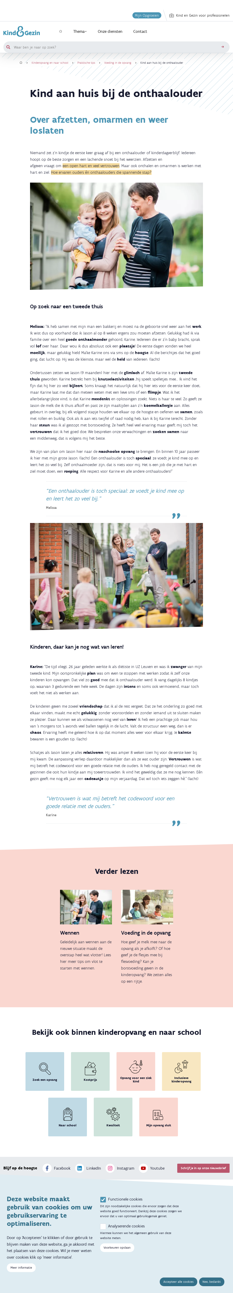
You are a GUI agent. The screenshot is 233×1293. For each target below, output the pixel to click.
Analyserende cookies (126, 1226)
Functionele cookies (125, 1199)
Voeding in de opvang (117, 62)
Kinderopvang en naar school (50, 62)
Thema (80, 31)
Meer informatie (21, 1268)
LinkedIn (88, 1168)
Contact (140, 31)
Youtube (152, 1168)
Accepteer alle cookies (178, 1282)
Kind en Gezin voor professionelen (199, 15)
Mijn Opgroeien (147, 15)
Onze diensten (110, 31)
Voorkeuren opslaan (117, 1248)
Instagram (120, 1168)
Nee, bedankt (212, 1282)
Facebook (57, 1168)
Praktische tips (86, 62)
